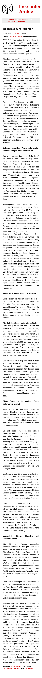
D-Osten (17, 669)
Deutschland (7, 669)
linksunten (12, 21)
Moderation (26, 19)
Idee (18, 19)
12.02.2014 (16, 33)
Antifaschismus (16, 667)
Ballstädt (29, 669)
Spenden (21, 21)
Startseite (12, 19)
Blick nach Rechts (15, 37)
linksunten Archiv (30, 9)
